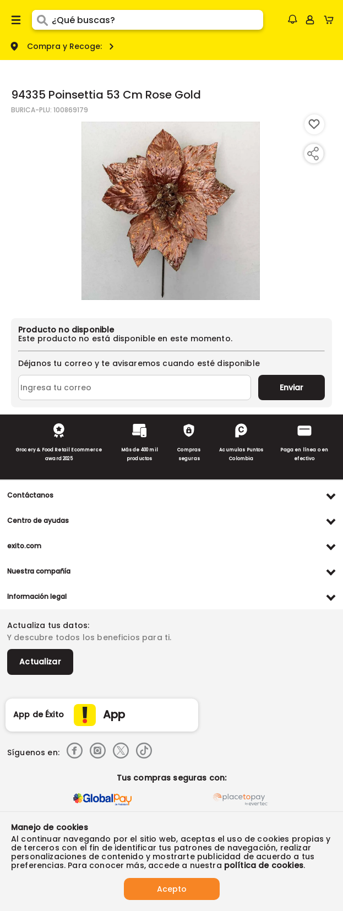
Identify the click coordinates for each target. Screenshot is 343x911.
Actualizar (40, 661)
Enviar (291, 387)
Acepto (172, 888)
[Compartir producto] (312, 153)
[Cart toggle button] (331, 19)
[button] (292, 19)
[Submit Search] (42, 20)
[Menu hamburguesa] (16, 20)
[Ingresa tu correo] (134, 387)
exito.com (24, 545)
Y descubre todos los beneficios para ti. (89, 637)
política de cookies (263, 865)
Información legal (37, 596)
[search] (157, 20)
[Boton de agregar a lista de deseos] (314, 124)
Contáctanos (30, 495)
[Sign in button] (310, 19)
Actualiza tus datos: (48, 625)
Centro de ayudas (38, 520)
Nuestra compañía (38, 571)
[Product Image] (170, 210)
